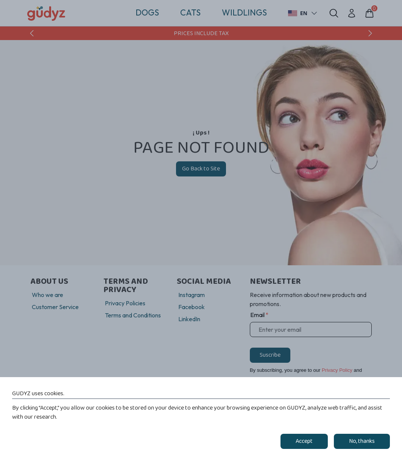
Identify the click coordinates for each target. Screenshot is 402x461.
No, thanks (362, 441)
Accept (304, 441)
